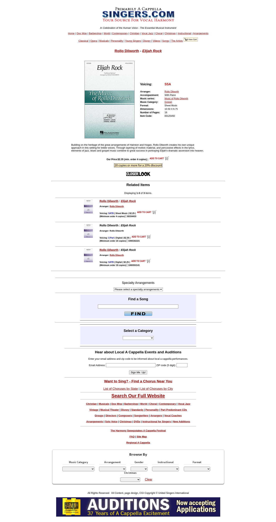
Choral (159, 33)
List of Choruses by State (120, 388)
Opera (93, 40)
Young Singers (133, 40)
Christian (135, 33)
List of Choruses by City (156, 388)
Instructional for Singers (156, 421)
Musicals (104, 40)
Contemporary (120, 33)
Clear (148, 479)
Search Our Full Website (138, 395)
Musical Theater (109, 409)
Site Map (142, 436)
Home (71, 33)
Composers (125, 415)
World (107, 33)
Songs (165, 40)
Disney (147, 40)
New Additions (181, 421)
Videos (156, 40)
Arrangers (156, 415)
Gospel (168, 102)
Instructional (184, 33)
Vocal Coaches (173, 415)
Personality (117, 40)
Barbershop (95, 33)
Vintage (93, 409)
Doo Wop (82, 33)
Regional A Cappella (138, 442)
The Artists (177, 40)
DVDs (137, 421)
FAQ (132, 436)
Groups (99, 415)
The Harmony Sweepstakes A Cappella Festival (138, 430)
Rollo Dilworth (127, 51)
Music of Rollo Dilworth (176, 98)
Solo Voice (111, 421)
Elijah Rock (152, 51)
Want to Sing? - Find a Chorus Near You (138, 381)
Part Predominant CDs (174, 409)
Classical (83, 40)
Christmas (170, 33)
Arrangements (200, 33)
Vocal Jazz (147, 33)
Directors (111, 415)
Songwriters (141, 415)
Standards (137, 409)
